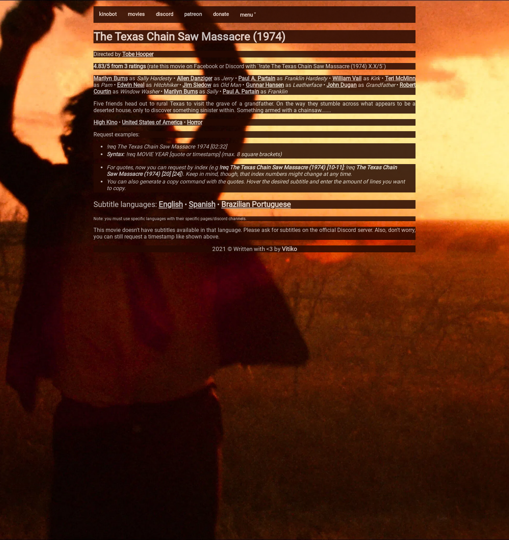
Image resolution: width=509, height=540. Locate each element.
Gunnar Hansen (265, 85)
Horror (194, 122)
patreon (193, 14)
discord (164, 14)
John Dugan (342, 85)
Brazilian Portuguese (256, 204)
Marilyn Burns (110, 78)
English (171, 204)
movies (136, 14)
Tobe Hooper (137, 54)
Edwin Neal (130, 85)
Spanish (202, 204)
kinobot (108, 14)
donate (221, 14)
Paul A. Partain (256, 78)
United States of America (152, 122)
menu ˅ (248, 15)
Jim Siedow (196, 85)
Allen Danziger (195, 78)
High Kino (105, 122)
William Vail (347, 78)
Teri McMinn (400, 78)
